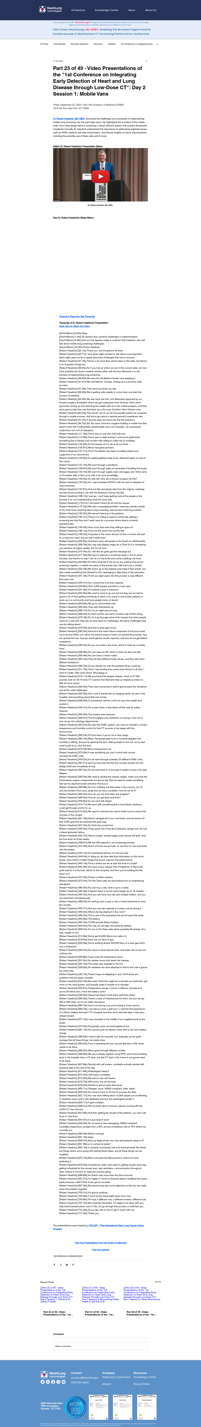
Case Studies (59, 44)
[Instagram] (58, 1382)
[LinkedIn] (48, 1382)
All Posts (44, 44)
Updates (112, 44)
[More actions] (146, 61)
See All (158, 1282)
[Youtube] (64, 1382)
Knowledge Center (145, 1377)
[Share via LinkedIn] (67, 1264)
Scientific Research (79, 44)
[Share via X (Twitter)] (60, 1264)
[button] (157, 44)
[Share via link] (73, 1264)
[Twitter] (43, 1382)
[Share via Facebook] (54, 1264)
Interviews (98, 44)
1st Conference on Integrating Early (137, 44)
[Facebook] (53, 1382)
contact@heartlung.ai (84, 1378)
